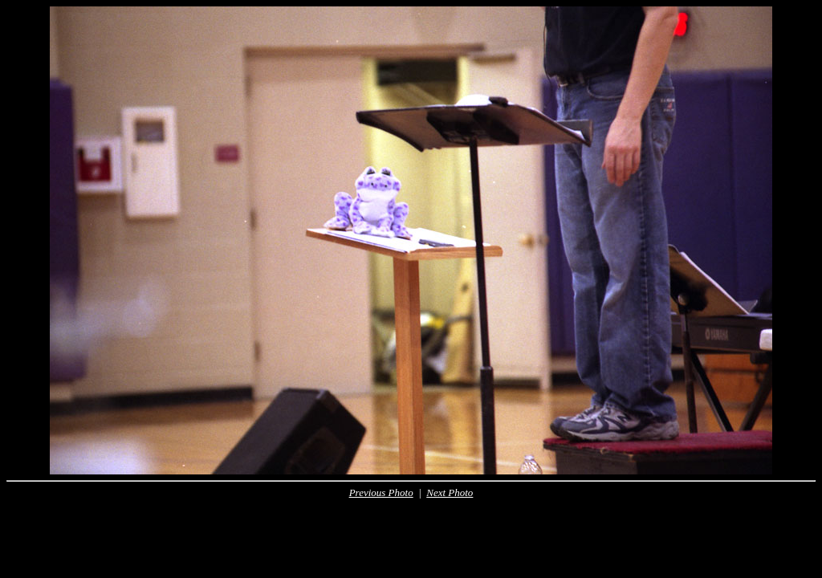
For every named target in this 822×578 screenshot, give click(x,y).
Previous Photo (381, 492)
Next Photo (449, 492)
